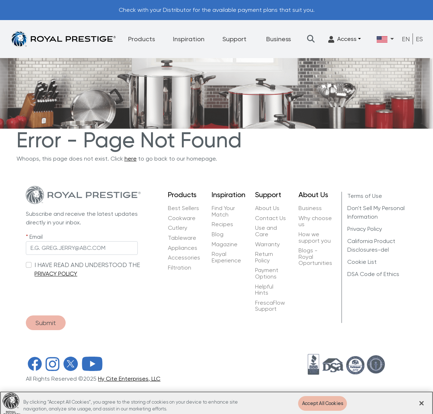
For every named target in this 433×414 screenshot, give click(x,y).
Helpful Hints (264, 290)
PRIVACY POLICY (55, 273)
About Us (267, 208)
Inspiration (188, 39)
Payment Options (266, 273)
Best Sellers (183, 208)
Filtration (179, 268)
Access (342, 39)
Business (278, 39)
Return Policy (264, 257)
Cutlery (177, 228)
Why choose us (315, 221)
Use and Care (266, 231)
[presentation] (80, 293)
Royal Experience (226, 257)
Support (234, 39)
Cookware (182, 218)
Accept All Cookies (322, 406)
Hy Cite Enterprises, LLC (129, 378)
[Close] (421, 406)
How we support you (314, 237)
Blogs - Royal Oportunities (315, 256)
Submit (46, 323)
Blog (217, 234)
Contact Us (270, 218)
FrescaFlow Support (270, 306)
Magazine (225, 244)
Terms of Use (364, 195)
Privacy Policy (364, 228)
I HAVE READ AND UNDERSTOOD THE (87, 264)
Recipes (222, 224)
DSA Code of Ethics (373, 274)
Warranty (267, 244)
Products (141, 39)
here (130, 158)
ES (419, 39)
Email (36, 236)
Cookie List (362, 261)
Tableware (182, 238)
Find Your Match (223, 211)
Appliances (182, 248)
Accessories (184, 257)
